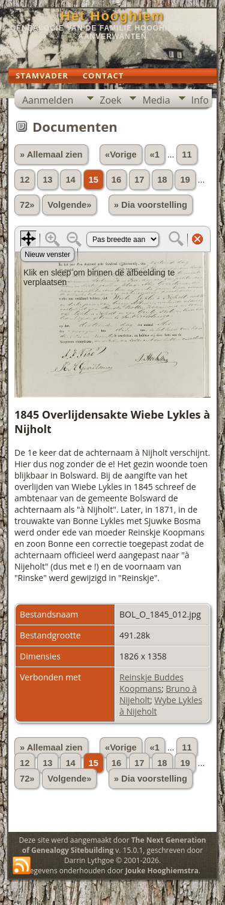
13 (47, 179)
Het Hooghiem (112, 15)
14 (70, 179)
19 (185, 179)
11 (186, 154)
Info (200, 100)
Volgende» (69, 205)
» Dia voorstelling (150, 205)
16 (116, 179)
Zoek (110, 100)
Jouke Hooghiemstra (162, 870)
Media (156, 100)
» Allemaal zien (51, 154)
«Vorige (121, 154)
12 (24, 179)
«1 (155, 154)
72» (27, 205)
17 (139, 179)
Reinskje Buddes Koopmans (151, 682)
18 (162, 179)
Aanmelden (47, 100)
